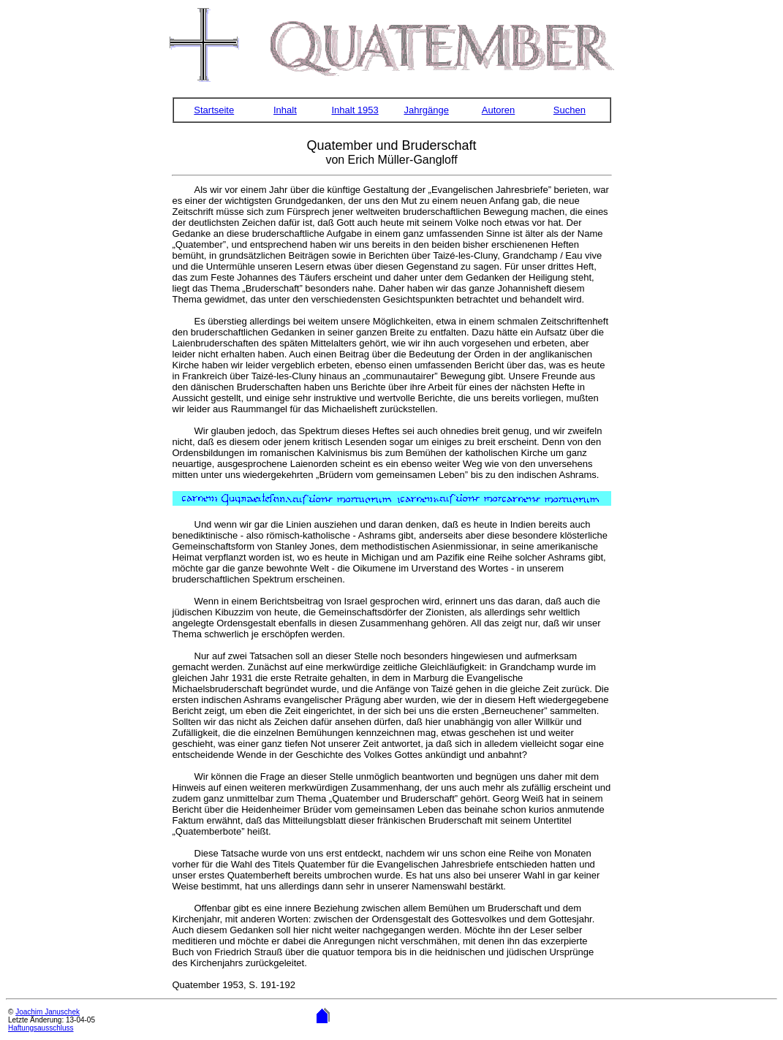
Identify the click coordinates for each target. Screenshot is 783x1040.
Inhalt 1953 (354, 110)
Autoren (498, 110)
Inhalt (285, 110)
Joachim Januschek (47, 1012)
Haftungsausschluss (41, 1028)
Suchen (569, 110)
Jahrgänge (426, 110)
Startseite (214, 110)
